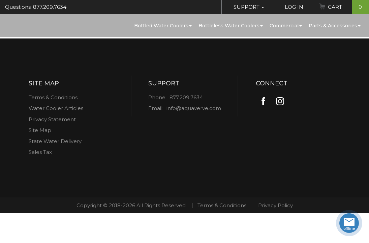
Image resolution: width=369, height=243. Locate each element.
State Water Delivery (55, 141)
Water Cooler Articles (56, 108)
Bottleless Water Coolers (230, 26)
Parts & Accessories (335, 26)
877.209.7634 (186, 97)
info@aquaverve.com (193, 108)
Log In (294, 7)
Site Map (40, 130)
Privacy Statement (52, 119)
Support (249, 7)
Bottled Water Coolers (163, 26)
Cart (348, 7)
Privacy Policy (275, 205)
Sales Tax (40, 152)
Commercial (286, 26)
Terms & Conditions (53, 97)
